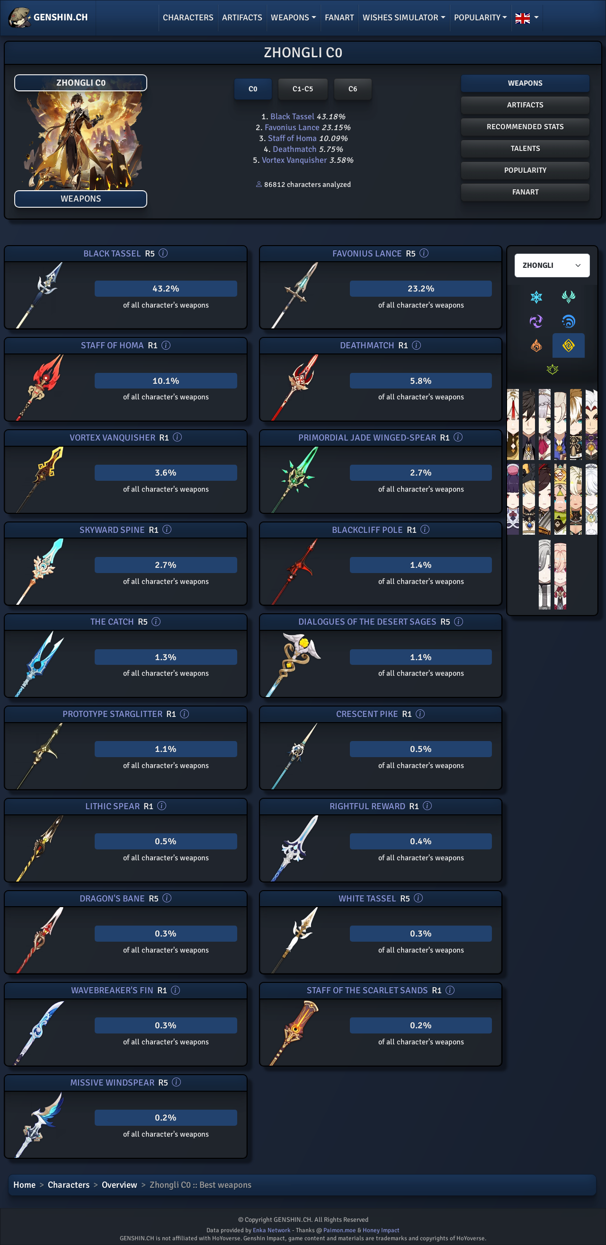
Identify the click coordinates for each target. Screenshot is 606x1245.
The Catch (112, 621)
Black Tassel (292, 116)
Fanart (339, 17)
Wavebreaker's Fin (112, 990)
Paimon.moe (339, 1230)
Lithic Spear (112, 806)
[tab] (536, 297)
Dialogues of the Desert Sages (367, 621)
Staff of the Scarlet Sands (367, 990)
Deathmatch (295, 149)
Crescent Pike (367, 714)
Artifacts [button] (525, 105)
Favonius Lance (292, 127)
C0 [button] (253, 89)
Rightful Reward (367, 806)
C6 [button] (352, 89)
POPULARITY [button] (525, 170)
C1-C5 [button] (303, 89)
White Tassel (367, 898)
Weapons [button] (290, 17)
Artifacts (242, 17)
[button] (527, 18)
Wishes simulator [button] (400, 17)
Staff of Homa (292, 138)
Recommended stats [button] (525, 127)
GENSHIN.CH (48, 18)
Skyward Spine (112, 530)
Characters (188, 17)
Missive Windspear (112, 1082)
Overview (119, 1185)
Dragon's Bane (112, 898)
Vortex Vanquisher (294, 160)
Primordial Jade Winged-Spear (367, 437)
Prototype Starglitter (112, 714)
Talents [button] (525, 148)
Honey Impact (381, 1230)
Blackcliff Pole (367, 530)
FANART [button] (525, 192)
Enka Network (272, 1230)
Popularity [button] (477, 17)
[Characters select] (552, 265)
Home (24, 1185)
